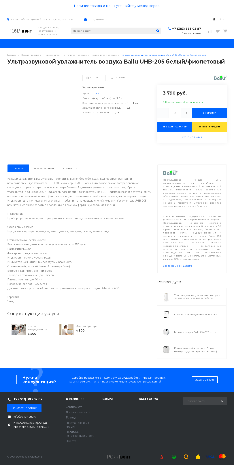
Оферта (71, 441)
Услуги (107, 399)
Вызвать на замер (175, 127)
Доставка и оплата (78, 412)
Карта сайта (148, 399)
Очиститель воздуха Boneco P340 (195, 314)
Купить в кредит (209, 127)
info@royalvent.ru (98, 19)
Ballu (98, 93)
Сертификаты (75, 407)
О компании (75, 399)
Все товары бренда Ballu (177, 265)
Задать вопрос (204, 379)
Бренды (71, 417)
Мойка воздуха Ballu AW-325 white (195, 332)
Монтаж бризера (86, 326)
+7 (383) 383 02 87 (186, 28)
